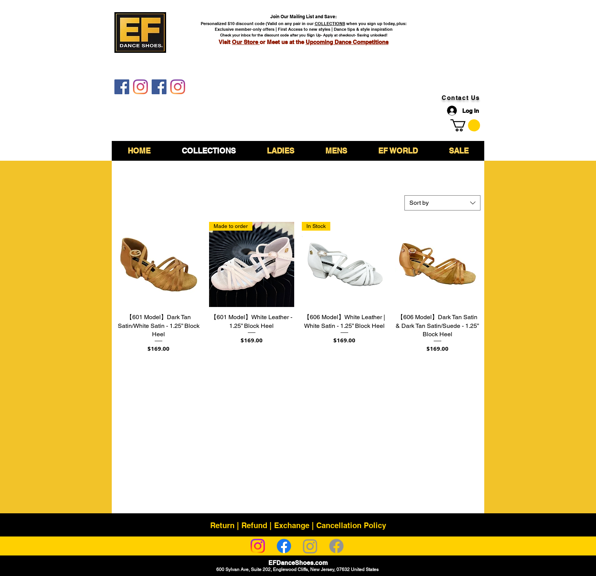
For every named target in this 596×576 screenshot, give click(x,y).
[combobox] (442, 202)
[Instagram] (257, 545)
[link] (465, 125)
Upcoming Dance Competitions (347, 42)
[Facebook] (283, 545)
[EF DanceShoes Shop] (159, 86)
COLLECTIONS (330, 23)
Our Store (246, 42)
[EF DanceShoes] (121, 86)
